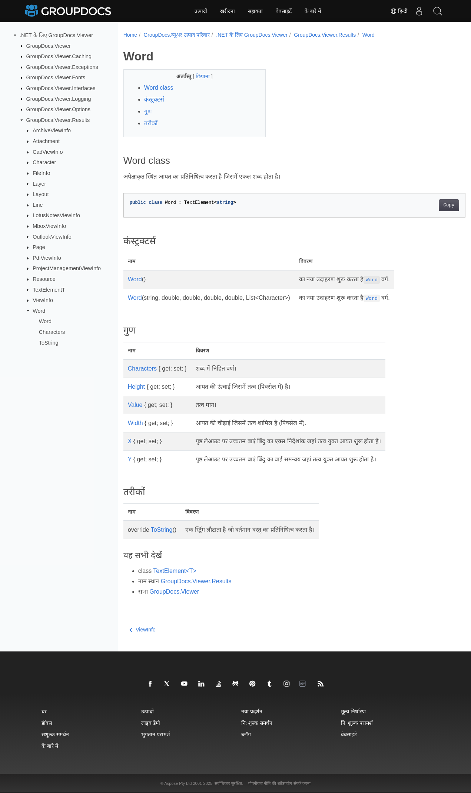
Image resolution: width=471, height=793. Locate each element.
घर (44, 711)
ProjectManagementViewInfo (67, 268)
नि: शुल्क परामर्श (357, 722)
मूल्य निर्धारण (353, 711)
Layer (39, 183)
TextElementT (49, 289)
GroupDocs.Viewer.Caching (59, 56)
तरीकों (150, 123)
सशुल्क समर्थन (55, 734)
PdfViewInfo (47, 258)
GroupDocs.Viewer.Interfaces (61, 88)
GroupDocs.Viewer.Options (58, 109)
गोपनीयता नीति (259, 783)
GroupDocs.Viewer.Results (58, 120)
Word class (158, 87)
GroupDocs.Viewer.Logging (58, 99)
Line (38, 205)
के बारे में (313, 11)
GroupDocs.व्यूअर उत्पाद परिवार (176, 35)
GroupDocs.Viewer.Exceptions (62, 67)
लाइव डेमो (150, 722)
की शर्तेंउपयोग (282, 783)
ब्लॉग (246, 734)
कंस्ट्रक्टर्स (154, 99)
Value (135, 405)
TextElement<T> (174, 571)
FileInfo (41, 173)
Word (39, 311)
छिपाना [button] (198, 76)
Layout (41, 194)
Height (136, 387)
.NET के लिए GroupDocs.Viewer (56, 35)
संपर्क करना (302, 783)
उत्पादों (201, 11)
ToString (49, 342)
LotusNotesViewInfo (56, 215)
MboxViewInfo (49, 226)
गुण (148, 111)
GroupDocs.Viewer (48, 46)
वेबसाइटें (284, 11)
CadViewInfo (48, 152)
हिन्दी (399, 11)
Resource (44, 279)
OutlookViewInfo (52, 236)
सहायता (255, 11)
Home (130, 35)
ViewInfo (43, 300)
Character (44, 162)
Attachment (46, 141)
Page (39, 247)
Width (135, 423)
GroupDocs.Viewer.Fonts (56, 77)
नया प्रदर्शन (251, 711)
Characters (52, 332)
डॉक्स (47, 722)
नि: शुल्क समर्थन (256, 722)
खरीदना (227, 11)
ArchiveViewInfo (52, 130)
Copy (425, 205)
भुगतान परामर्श (155, 734)
